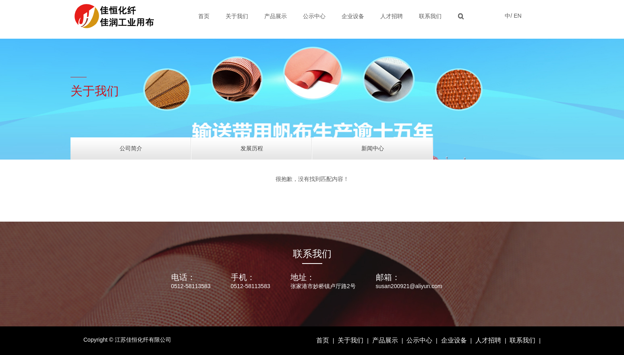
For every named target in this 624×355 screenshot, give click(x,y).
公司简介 (155, 148)
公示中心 (314, 16)
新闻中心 (397, 148)
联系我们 (430, 16)
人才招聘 (391, 16)
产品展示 (275, 16)
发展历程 (276, 148)
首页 (203, 16)
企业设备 (353, 16)
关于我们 (237, 16)
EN (517, 15)
